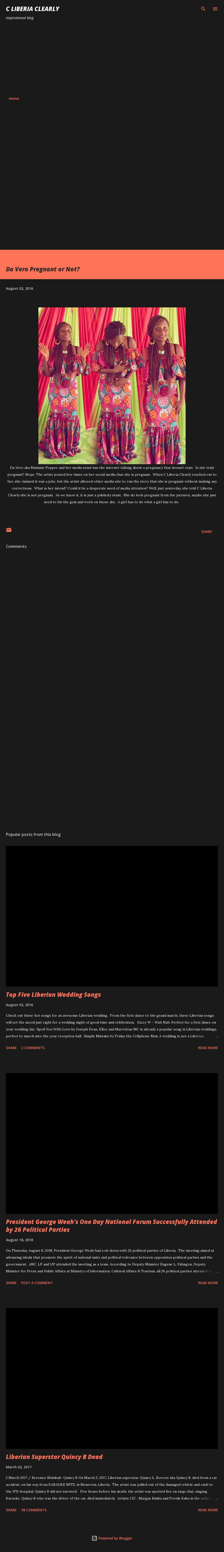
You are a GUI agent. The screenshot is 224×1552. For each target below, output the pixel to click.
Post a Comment (37, 1282)
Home (14, 98)
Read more (208, 1047)
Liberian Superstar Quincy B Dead (54, 1457)
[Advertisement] (112, 58)
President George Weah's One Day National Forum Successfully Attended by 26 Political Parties (111, 1226)
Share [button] (206, 531)
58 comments (34, 1510)
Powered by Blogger (112, 1538)
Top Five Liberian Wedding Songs (53, 994)
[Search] (203, 9)
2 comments (33, 1047)
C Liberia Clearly (32, 9)
